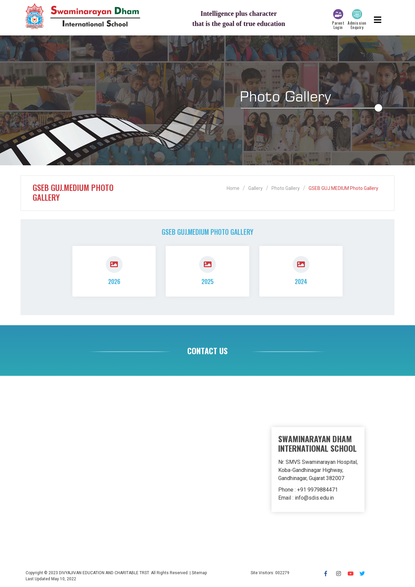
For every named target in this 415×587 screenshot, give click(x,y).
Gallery (255, 188)
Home (233, 188)
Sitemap (199, 572)
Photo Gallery (286, 188)
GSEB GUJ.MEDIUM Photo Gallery (343, 188)
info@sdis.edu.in (314, 498)
